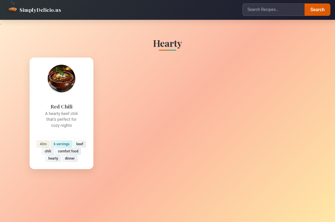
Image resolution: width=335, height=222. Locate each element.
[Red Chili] (61, 113)
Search (317, 9)
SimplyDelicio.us (34, 9)
